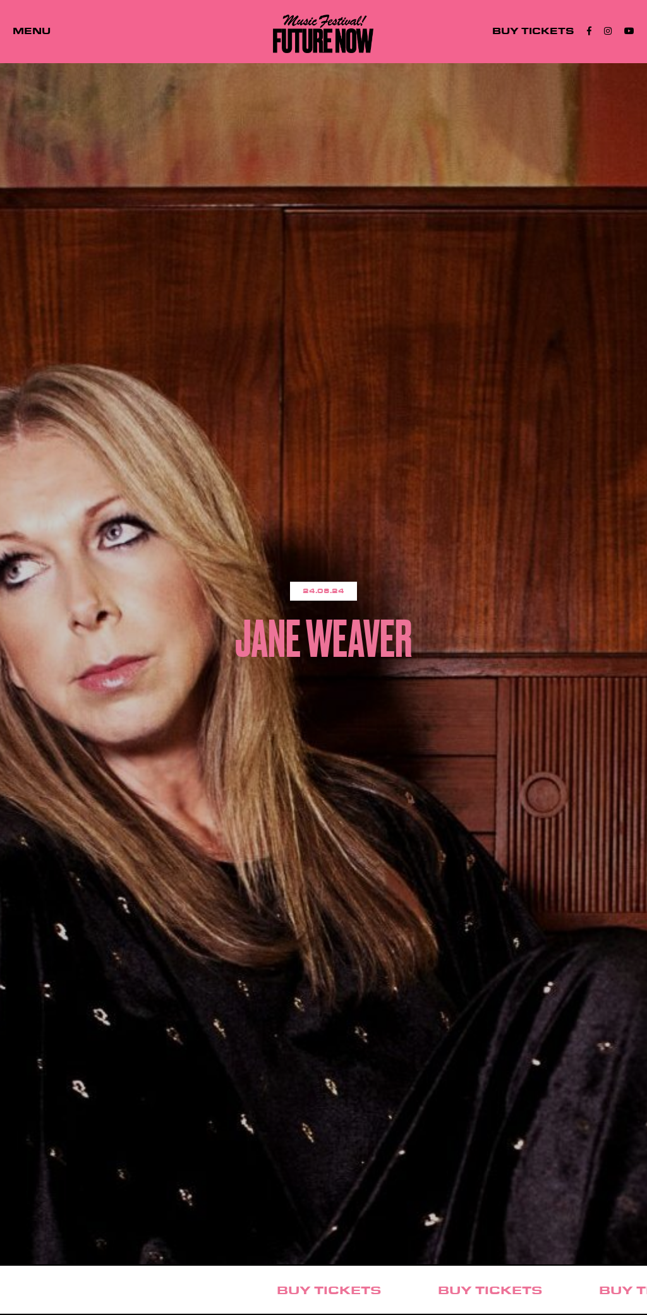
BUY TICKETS (533, 31)
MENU (32, 31)
